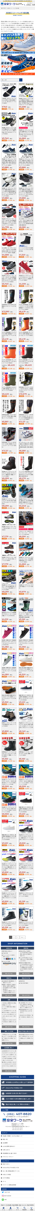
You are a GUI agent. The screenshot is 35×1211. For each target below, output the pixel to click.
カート (4, 1181)
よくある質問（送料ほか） (9, 1146)
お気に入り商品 (7, 1174)
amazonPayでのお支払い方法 (11, 1167)
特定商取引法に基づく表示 (10, 1153)
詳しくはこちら (9, 973)
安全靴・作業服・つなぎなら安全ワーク (12, 1136)
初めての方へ (6, 1164)
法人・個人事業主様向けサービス (11, 1171)
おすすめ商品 (6, 1178)
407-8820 (18, 1113)
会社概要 (5, 1143)
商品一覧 (5, 1139)
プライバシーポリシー (8, 1156)
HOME (4, 8)
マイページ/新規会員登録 (9, 1185)
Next (22, 937)
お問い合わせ (6, 1150)
